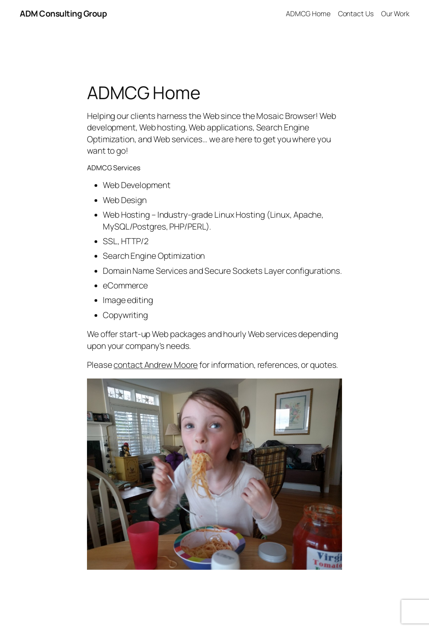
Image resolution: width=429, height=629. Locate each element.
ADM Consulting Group (63, 13)
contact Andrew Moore (155, 364)
